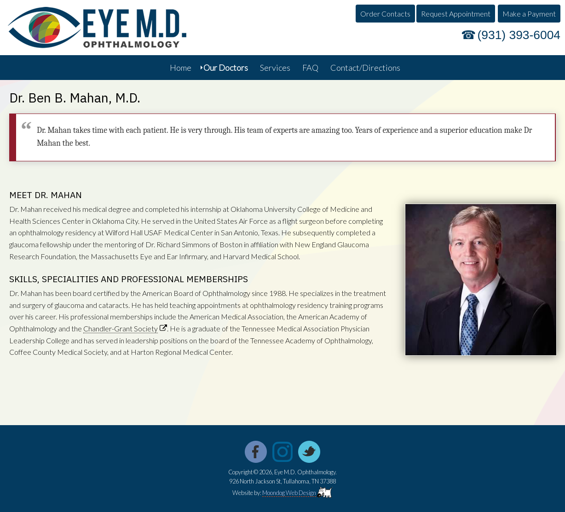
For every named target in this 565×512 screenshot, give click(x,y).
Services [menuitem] (275, 68)
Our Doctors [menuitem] (225, 68)
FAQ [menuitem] (310, 68)
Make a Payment (529, 13)
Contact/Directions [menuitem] (365, 68)
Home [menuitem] (180, 68)
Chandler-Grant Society (120, 328)
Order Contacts (385, 13)
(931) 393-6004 (519, 35)
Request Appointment (455, 13)
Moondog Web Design (289, 492)
